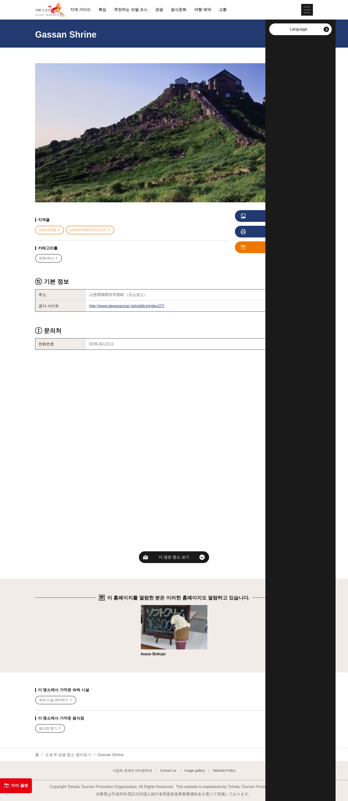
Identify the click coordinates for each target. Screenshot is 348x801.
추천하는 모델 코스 (130, 10)
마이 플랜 (16, 785)
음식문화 (178, 10)
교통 (223, 10)
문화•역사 (48, 258)
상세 (145, 607)
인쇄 (261, 231)
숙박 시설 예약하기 (55, 700)
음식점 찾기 (50, 728)
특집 (102, 10)
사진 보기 (263, 216)
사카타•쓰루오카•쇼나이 (90, 230)
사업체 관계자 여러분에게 (132, 770)
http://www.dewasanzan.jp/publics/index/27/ (126, 306)
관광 (159, 10)
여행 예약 (202, 10)
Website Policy (224, 770)
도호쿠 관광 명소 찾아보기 (68, 755)
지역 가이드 (80, 10)
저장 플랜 (263, 247)
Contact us (168, 770)
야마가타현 (49, 230)
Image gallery (194, 770)
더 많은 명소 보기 (174, 557)
